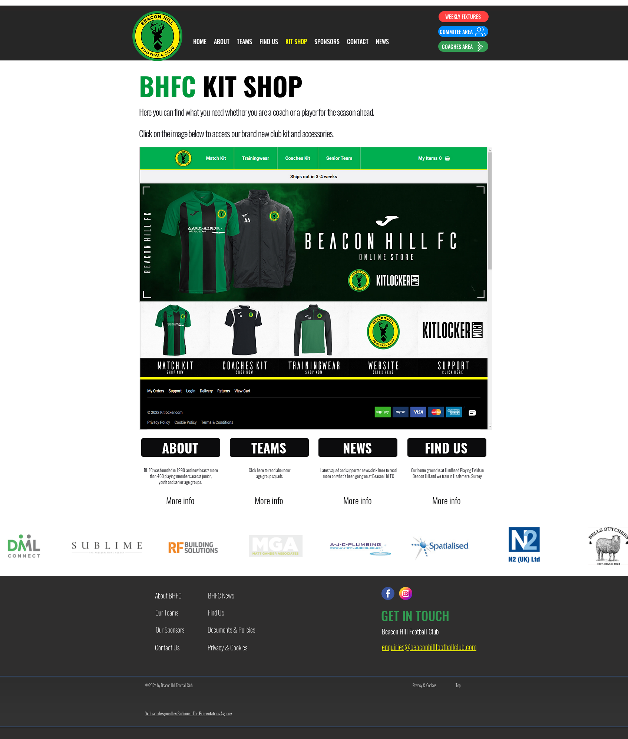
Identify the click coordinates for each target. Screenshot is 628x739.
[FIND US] (446, 447)
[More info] (181, 500)
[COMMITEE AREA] (463, 31)
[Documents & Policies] (231, 629)
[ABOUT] (180, 447)
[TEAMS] (269, 447)
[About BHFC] (168, 595)
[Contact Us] (167, 647)
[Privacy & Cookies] (227, 647)
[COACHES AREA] (463, 46)
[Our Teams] (167, 612)
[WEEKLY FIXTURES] (464, 16)
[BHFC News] (221, 595)
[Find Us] (215, 612)
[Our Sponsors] (170, 629)
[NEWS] (357, 447)
